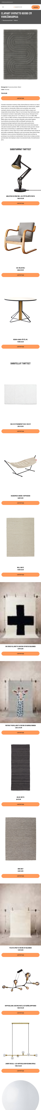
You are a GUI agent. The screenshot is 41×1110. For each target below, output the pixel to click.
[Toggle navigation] (3, 7)
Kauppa (36, 7)
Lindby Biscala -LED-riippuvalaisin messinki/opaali (20, 1063)
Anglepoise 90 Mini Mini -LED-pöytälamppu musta (20, 196)
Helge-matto (20, 797)
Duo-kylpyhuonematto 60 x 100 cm (20, 424)
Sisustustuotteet (8, 20)
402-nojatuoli (20, 268)
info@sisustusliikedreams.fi (7, 2)
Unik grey (20, 869)
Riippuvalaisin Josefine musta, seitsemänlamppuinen (20, 1006)
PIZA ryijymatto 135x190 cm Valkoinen (20, 948)
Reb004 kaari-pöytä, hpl (20, 339)
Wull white (20, 567)
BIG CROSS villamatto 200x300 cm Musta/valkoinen (20, 646)
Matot (16, 20)
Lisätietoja (20, 98)
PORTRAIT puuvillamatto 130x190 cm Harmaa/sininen (20, 725)
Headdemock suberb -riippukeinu (20, 496)
